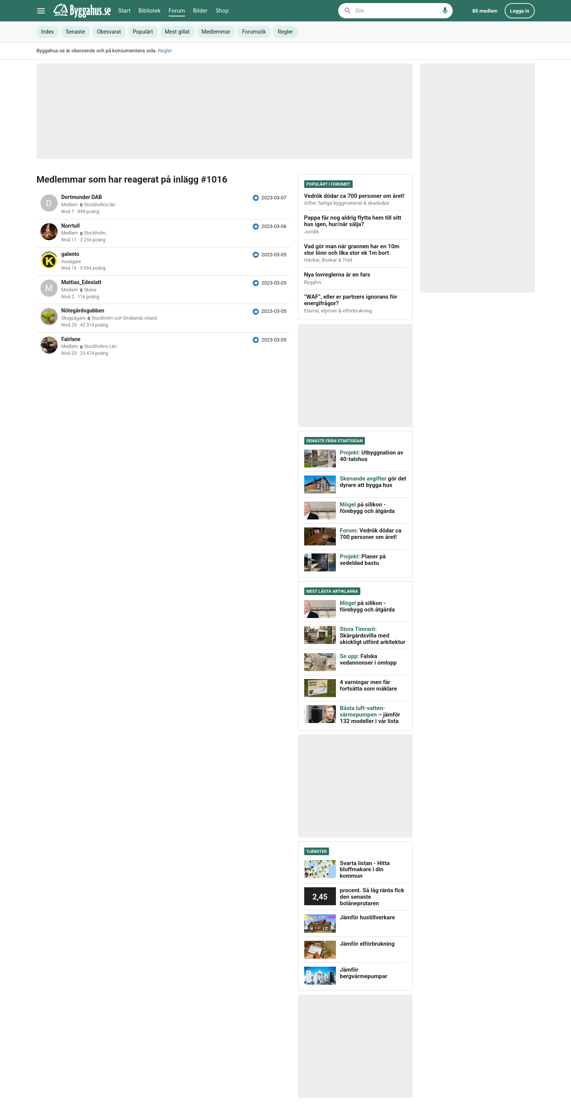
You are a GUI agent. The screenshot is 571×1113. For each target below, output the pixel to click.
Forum (177, 10)
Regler (165, 50)
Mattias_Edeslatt (81, 282)
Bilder (200, 10)
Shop (222, 10)
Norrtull (70, 226)
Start (124, 10)
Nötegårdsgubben (83, 311)
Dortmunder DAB (81, 197)
